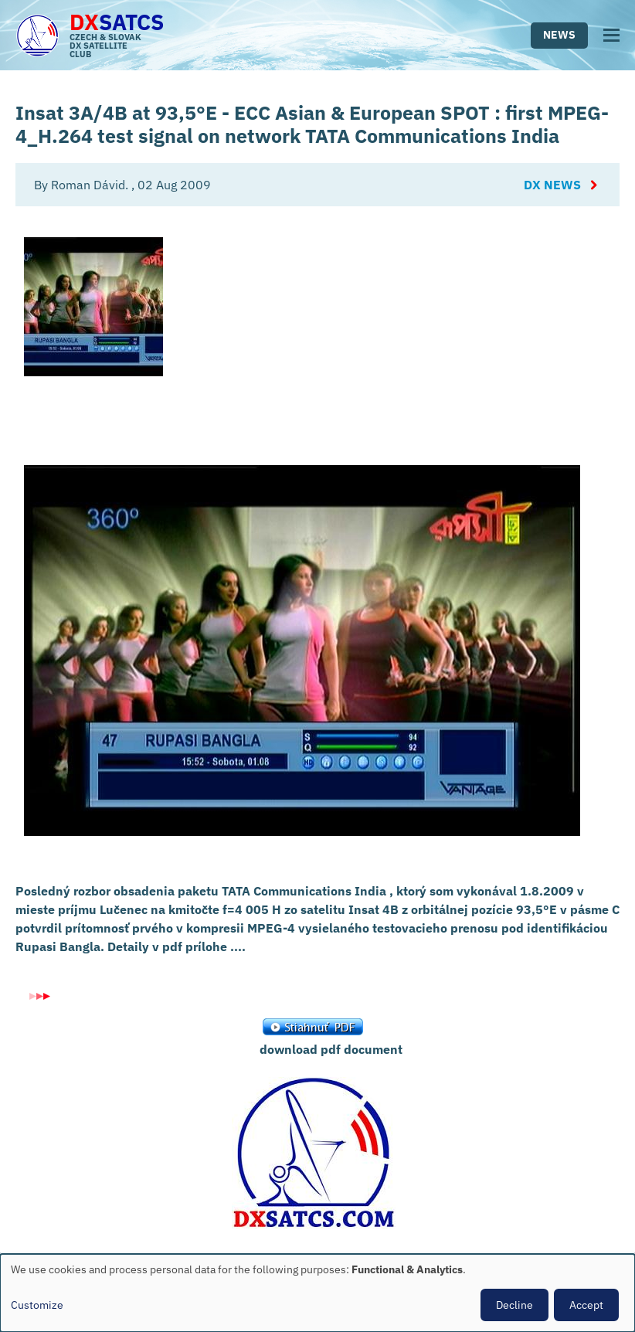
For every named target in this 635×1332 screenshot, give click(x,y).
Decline (514, 1305)
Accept (586, 1305)
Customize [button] (37, 1305)
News (559, 35)
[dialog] (317, 1293)
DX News (552, 184)
